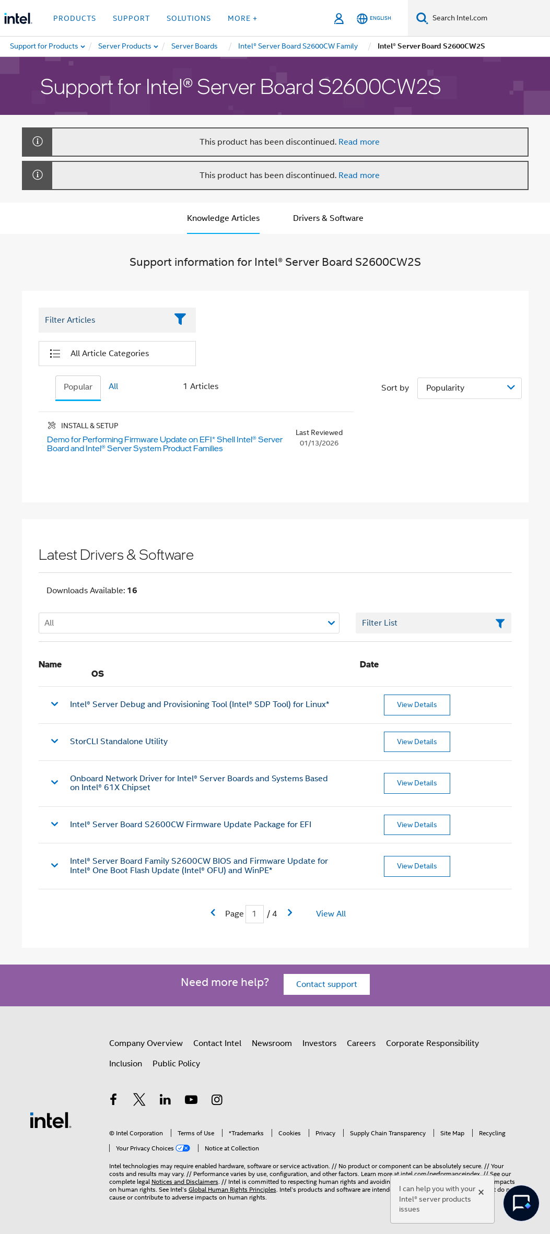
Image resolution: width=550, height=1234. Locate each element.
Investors (319, 1043)
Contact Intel (217, 1043)
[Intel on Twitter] (139, 1101)
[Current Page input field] (254, 914)
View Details (417, 704)
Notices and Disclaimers (184, 1181)
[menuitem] (125, 46)
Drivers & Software (328, 218)
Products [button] (74, 18)
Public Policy (176, 1064)
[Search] (422, 18)
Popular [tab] (78, 387)
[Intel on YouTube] (191, 1101)
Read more (359, 142)
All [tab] (113, 386)
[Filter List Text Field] (103, 320)
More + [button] (243, 18)
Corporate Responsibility (432, 1043)
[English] (374, 19)
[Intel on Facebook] (114, 1101)
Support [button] (131, 18)
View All (331, 914)
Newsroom (272, 1043)
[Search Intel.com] (489, 18)
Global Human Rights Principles (232, 1189)
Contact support (326, 984)
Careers (361, 1043)
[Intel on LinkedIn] (165, 1101)
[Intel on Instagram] (217, 1101)
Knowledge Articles (223, 218)
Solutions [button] (189, 18)
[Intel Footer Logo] (51, 1119)
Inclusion (125, 1064)
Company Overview (146, 1043)
